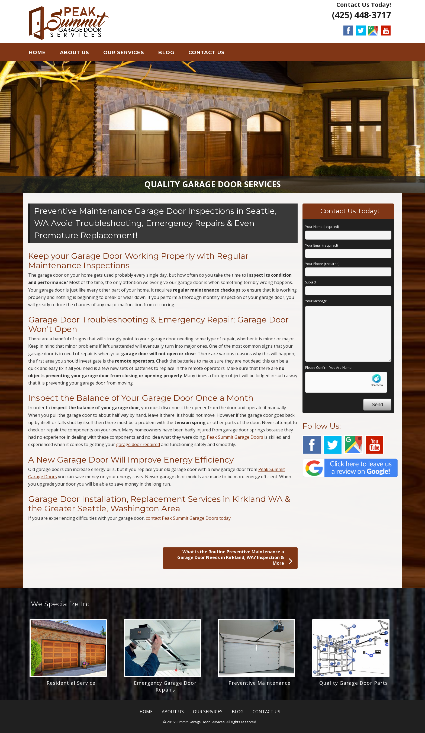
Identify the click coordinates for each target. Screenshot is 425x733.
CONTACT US (206, 53)
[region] (212, 127)
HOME (37, 53)
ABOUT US (74, 53)
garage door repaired (138, 445)
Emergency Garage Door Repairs (165, 686)
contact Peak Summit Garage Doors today (188, 518)
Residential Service (71, 683)
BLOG (166, 53)
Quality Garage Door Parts (353, 683)
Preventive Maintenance (259, 683)
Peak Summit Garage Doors (235, 437)
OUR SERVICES (123, 53)
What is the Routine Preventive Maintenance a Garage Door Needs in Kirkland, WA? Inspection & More (234, 558)
